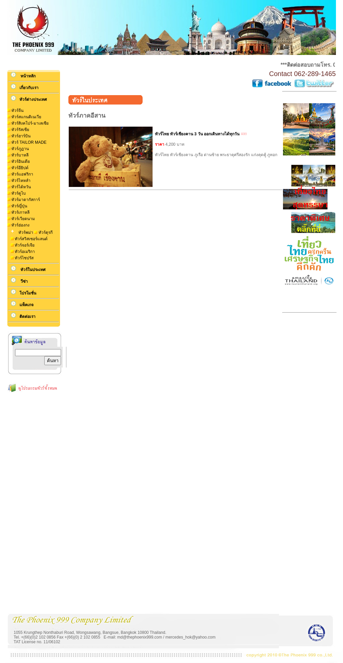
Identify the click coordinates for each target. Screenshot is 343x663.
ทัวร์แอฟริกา (22, 174)
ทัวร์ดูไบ (18, 193)
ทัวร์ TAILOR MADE (29, 142)
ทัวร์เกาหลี (20, 212)
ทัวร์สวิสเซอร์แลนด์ (31, 239)
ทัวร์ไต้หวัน (21, 187)
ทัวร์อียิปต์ (19, 167)
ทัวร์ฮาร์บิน (21, 136)
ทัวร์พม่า (25, 232)
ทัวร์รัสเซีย (20, 129)
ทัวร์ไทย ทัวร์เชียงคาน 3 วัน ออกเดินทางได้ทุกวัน (197, 134)
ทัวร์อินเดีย (20, 161)
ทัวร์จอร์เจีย (25, 245)
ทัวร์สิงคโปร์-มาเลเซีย (30, 123)
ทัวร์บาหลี (19, 155)
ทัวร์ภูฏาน (20, 148)
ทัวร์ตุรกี (46, 232)
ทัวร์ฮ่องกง (20, 225)
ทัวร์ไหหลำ (21, 180)
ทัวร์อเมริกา (25, 251)
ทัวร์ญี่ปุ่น (19, 206)
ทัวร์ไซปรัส (24, 258)
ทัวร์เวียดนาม (23, 218)
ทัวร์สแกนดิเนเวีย (26, 117)
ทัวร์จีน (17, 110)
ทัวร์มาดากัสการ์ (25, 199)
